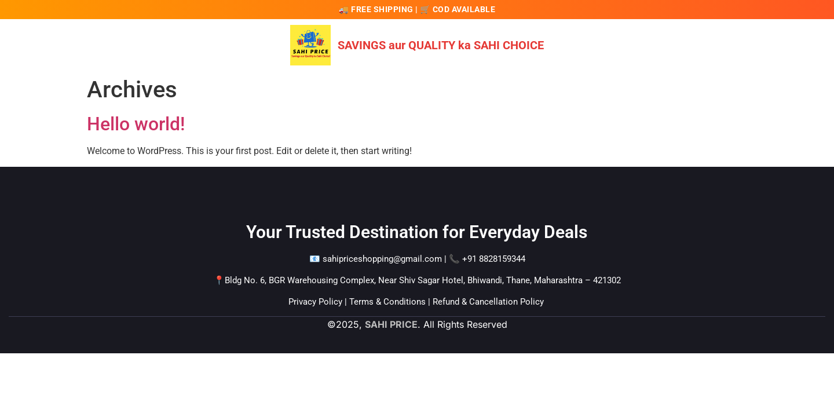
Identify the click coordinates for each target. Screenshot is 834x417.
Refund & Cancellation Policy (488, 302)
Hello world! (136, 124)
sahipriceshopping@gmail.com (382, 259)
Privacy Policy (315, 302)
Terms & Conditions (387, 302)
